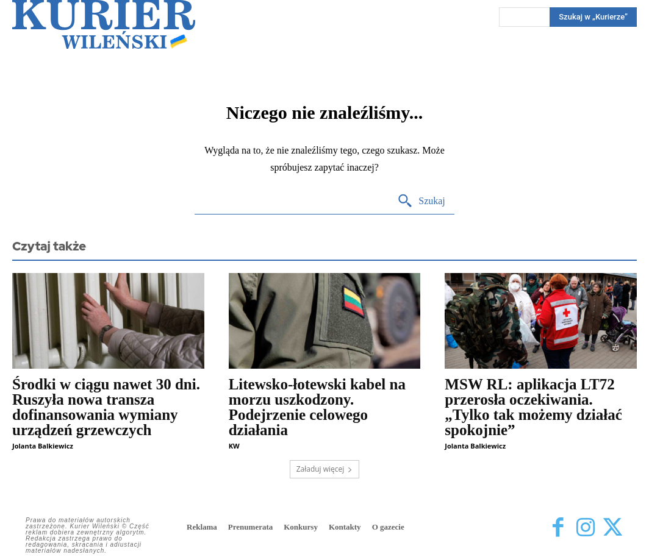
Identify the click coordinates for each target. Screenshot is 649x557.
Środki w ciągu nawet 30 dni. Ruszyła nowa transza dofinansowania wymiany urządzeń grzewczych (106, 407)
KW (234, 445)
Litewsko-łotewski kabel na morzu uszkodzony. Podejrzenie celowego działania (317, 407)
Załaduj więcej (324, 469)
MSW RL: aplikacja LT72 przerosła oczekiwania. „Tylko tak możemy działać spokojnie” (533, 407)
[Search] (421, 201)
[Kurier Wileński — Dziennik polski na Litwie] (103, 24)
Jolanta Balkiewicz (42, 445)
